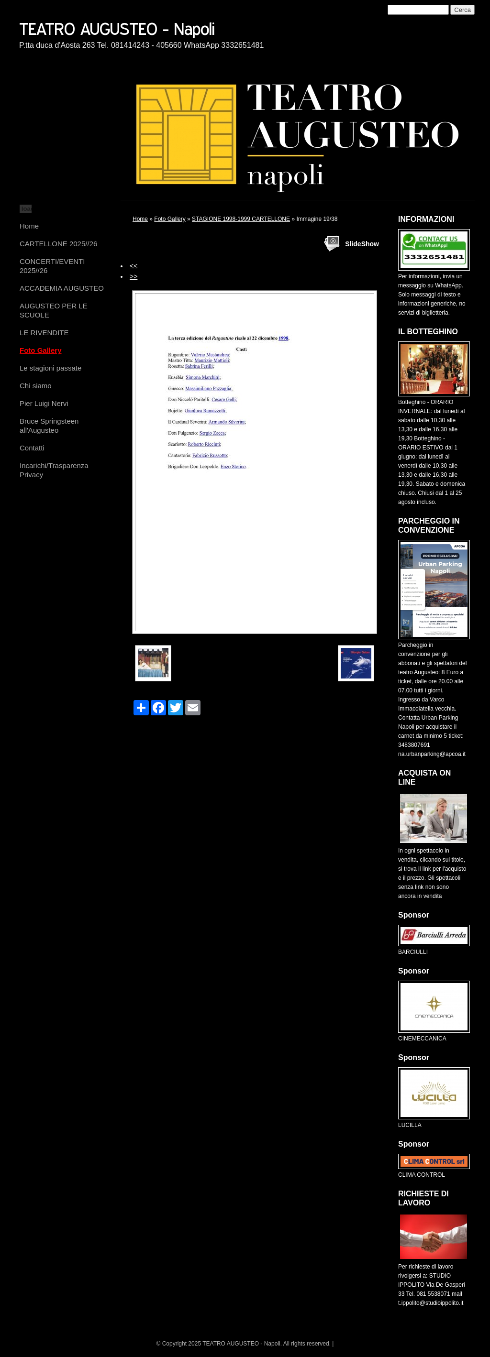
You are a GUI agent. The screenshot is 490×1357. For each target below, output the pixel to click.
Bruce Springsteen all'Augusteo (49, 425)
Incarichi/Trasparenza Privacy (54, 470)
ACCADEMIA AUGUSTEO (62, 288)
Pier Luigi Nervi (44, 403)
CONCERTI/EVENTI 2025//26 (52, 265)
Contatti (32, 448)
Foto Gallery (41, 350)
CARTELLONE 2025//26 (58, 244)
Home (29, 226)
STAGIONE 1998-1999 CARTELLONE (241, 219)
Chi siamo (36, 386)
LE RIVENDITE (44, 332)
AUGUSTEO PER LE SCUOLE (54, 310)
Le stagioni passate (50, 368)
